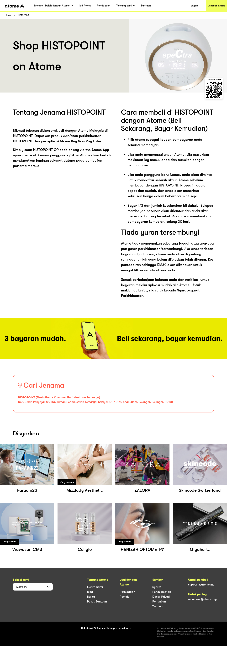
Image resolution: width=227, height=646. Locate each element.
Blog (90, 591)
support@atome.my (201, 584)
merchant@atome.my (202, 599)
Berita (91, 596)
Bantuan (146, 5)
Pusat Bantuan (97, 601)
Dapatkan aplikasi (216, 5)
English (194, 5)
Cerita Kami (95, 587)
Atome (8, 15)
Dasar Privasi (161, 596)
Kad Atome (85, 5)
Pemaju (125, 596)
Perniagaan (104, 5)
